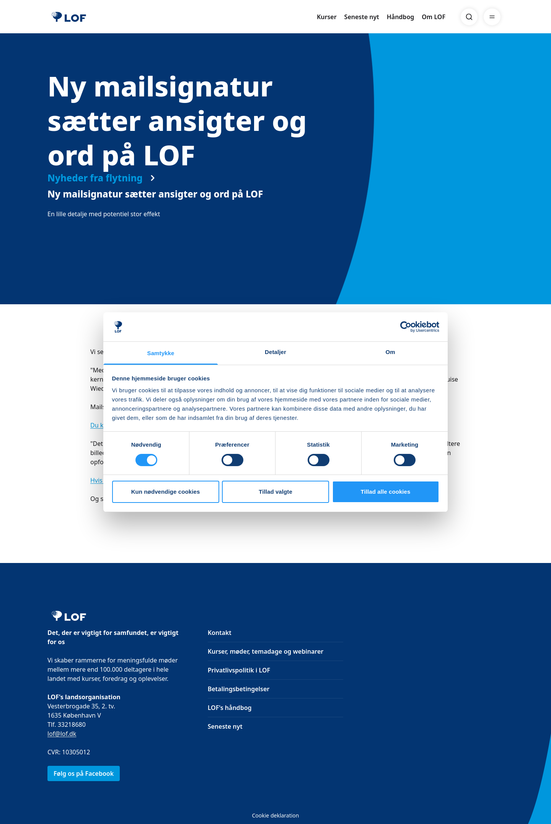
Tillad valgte (275, 491)
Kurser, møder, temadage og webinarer (266, 651)
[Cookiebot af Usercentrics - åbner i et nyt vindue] (405, 327)
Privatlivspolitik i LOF (239, 670)
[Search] (469, 16)
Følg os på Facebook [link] (84, 773)
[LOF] (68, 17)
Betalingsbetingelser (239, 689)
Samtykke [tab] (160, 353)
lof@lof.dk (61, 733)
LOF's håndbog (230, 707)
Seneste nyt (361, 17)
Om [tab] (390, 352)
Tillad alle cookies (385, 491)
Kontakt (219, 632)
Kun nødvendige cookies (165, 491)
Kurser (327, 17)
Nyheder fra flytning (95, 185)
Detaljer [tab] (275, 352)
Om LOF (433, 17)
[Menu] (492, 16)
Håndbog (400, 17)
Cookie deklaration (275, 815)
